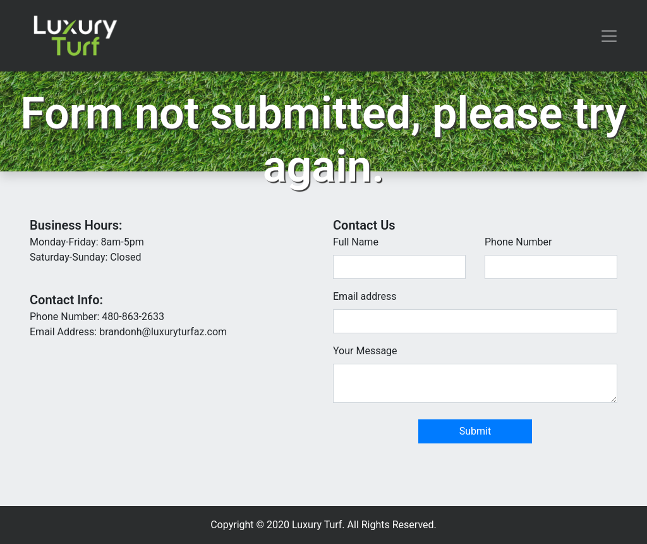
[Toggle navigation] (609, 36)
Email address (365, 296)
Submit (475, 431)
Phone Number (518, 242)
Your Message (365, 351)
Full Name (355, 242)
